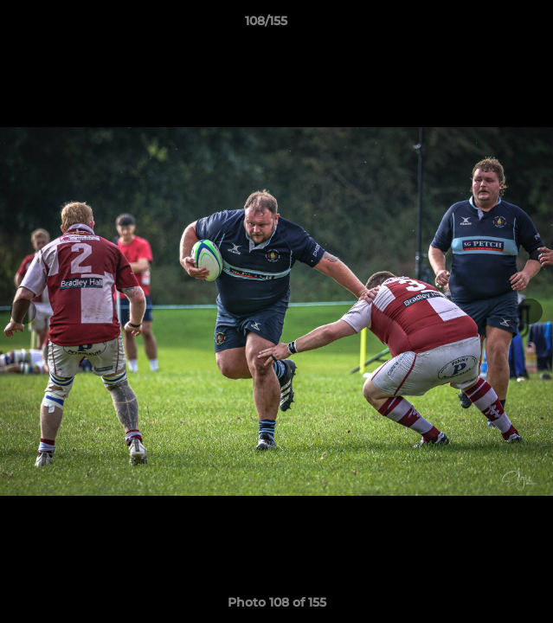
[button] (490, 25)
